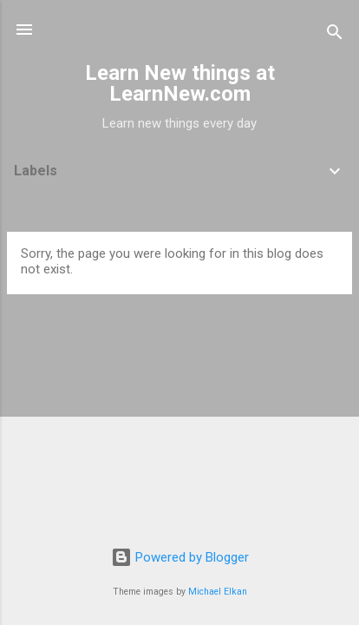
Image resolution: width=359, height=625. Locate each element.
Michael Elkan (217, 591)
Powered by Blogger (180, 557)
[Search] (334, 35)
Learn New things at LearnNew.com (180, 83)
